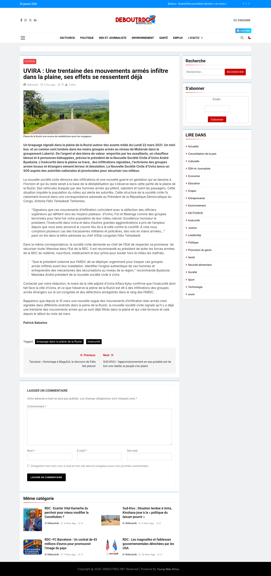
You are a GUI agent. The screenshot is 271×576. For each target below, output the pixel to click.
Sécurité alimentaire (200, 264)
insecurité (94, 341)
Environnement (143, 37)
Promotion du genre (200, 250)
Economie (194, 176)
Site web (132, 450)
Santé (163, 37)
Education (194, 183)
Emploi (178, 37)
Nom (31, 450)
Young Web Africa (168, 569)
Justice (192, 228)
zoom (191, 294)
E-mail (82, 450)
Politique (87, 37)
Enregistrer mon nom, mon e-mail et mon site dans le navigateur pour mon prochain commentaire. (90, 466)
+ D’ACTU (193, 37)
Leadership (194, 235)
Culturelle (193, 161)
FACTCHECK (67, 37)
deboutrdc (32, 84)
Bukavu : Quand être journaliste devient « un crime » (197, 4)
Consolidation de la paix (202, 153)
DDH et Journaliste (112, 37)
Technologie (195, 287)
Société (192, 272)
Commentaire (36, 406)
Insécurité (194, 220)
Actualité (193, 146)
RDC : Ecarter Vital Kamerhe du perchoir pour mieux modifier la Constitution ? (67, 513)
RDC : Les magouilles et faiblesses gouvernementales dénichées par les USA (148, 544)
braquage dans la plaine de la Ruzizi (59, 341)
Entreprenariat (196, 198)
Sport (191, 279)
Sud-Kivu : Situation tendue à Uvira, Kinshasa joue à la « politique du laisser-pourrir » (147, 513)
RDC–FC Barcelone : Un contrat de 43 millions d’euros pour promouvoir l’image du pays (71, 544)
